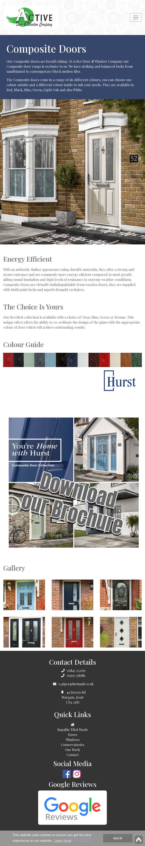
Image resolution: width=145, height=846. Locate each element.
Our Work (72, 749)
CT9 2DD (72, 702)
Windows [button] (73, 739)
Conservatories (72, 744)
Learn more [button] (62, 840)
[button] (72, 724)
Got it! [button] (117, 838)
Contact (73, 755)
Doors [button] (72, 734)
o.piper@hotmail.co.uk (76, 684)
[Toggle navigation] (136, 17)
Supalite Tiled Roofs (72, 729)
